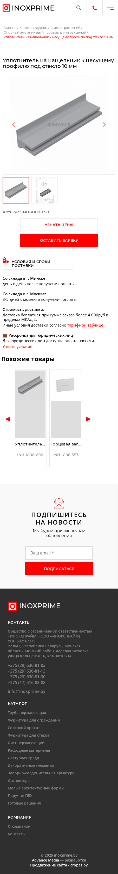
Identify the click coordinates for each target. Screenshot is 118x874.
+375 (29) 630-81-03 (26, 665)
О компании (19, 826)
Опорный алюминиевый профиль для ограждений (45, 32)
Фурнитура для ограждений (57, 27)
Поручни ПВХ (20, 795)
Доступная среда (23, 757)
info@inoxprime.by (26, 691)
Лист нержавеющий (26, 742)
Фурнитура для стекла (28, 735)
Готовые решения (24, 803)
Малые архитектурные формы (36, 788)
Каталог (25, 27)
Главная (10, 27)
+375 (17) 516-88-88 (26, 682)
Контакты (16, 833)
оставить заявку (59, 240)
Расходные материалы (29, 750)
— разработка (59, 860)
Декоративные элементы (31, 765)
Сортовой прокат (24, 727)
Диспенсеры (19, 780)
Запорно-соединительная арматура (41, 772)
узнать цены (59, 224)
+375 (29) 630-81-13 (26, 671)
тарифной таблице (85, 325)
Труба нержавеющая (27, 712)
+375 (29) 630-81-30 (26, 677)
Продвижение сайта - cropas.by (59, 865)
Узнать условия (17, 346)
